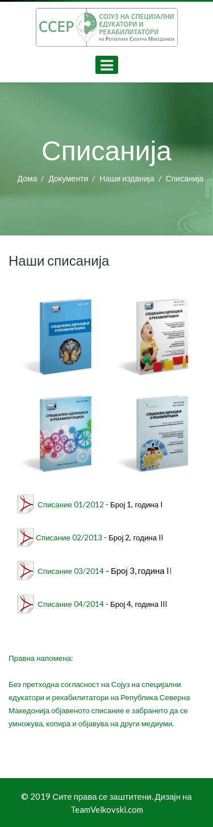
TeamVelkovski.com (106, 809)
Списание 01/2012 (70, 504)
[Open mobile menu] (106, 65)
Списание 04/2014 (70, 604)
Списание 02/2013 (69, 537)
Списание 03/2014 (70, 571)
